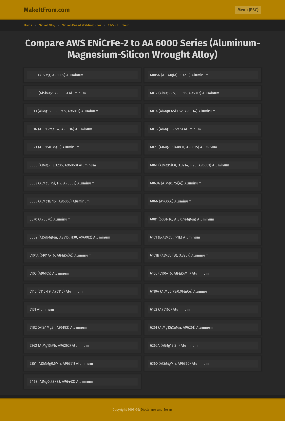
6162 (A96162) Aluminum (170, 309)
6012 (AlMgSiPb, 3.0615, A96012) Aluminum (184, 93)
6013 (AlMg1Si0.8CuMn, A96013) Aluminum (63, 111)
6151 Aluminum (41, 309)
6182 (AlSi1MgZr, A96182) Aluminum (58, 327)
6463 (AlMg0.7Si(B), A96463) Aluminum (61, 381)
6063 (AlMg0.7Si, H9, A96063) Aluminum (61, 183)
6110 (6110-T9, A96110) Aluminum (56, 291)
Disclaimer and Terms (157, 409)
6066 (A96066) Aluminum (170, 201)
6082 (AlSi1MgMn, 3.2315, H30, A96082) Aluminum (69, 237)
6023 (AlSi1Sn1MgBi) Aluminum (54, 147)
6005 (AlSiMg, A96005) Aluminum (56, 75)
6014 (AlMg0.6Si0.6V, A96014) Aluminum (183, 111)
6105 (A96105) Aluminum (49, 273)
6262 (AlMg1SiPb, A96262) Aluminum (59, 345)
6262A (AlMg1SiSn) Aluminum (174, 345)
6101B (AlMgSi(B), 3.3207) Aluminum (179, 255)
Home (28, 25)
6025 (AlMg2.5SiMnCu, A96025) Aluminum (183, 147)
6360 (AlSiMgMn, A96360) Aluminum (179, 363)
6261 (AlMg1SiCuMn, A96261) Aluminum (181, 327)
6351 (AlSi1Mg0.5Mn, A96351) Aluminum (61, 363)
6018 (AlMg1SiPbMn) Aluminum (175, 129)
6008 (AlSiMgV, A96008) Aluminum (57, 93)
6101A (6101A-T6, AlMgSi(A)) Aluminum (60, 255)
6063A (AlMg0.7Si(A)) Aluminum (175, 183)
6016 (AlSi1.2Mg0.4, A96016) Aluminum (60, 129)
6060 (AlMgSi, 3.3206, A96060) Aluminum (62, 165)
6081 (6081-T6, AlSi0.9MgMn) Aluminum (182, 219)
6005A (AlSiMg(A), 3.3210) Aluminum (179, 75)
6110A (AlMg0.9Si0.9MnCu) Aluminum (180, 291)
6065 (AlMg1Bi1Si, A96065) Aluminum (59, 201)
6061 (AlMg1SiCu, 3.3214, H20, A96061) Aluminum (189, 165)
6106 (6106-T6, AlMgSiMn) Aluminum (179, 273)
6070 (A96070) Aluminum (49, 219)
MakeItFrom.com (47, 9)
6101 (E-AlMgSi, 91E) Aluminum (175, 237)
